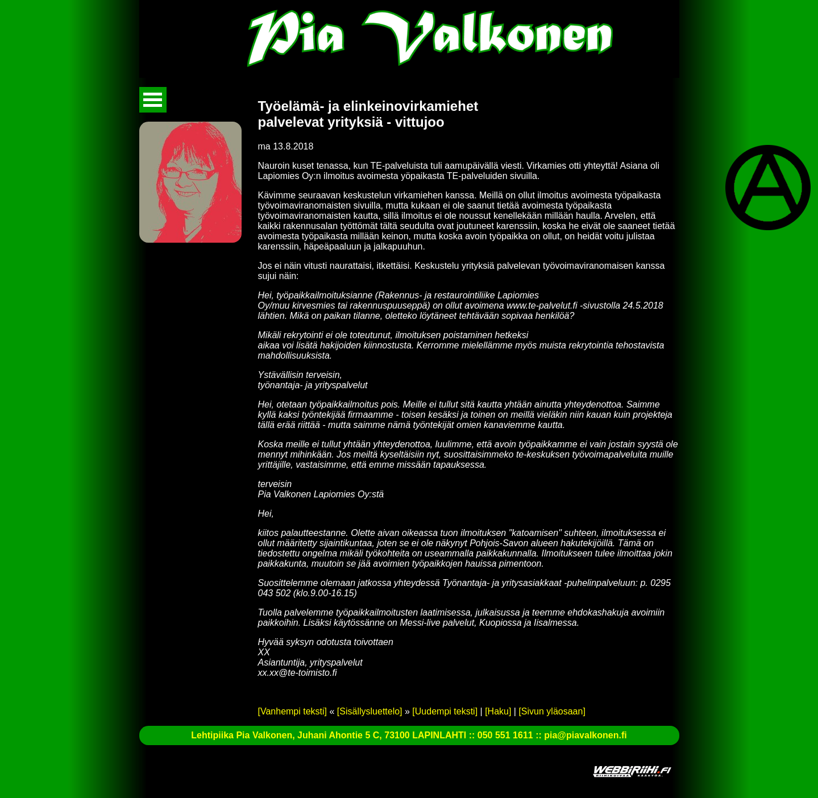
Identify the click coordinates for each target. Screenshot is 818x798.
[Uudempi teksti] (444, 711)
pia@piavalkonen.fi (585, 735)
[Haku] (498, 711)
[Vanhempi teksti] (292, 711)
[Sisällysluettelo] (369, 711)
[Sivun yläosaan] (551, 711)
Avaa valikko (153, 100)
